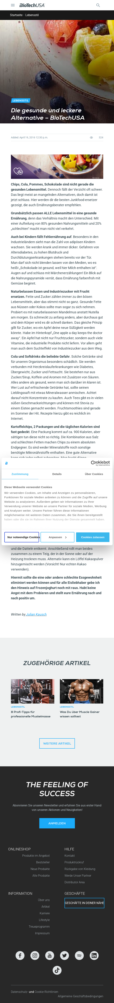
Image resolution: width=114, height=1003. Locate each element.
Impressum (42, 933)
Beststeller (43, 862)
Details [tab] (57, 473)
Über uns (44, 900)
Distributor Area (75, 882)
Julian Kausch (36, 614)
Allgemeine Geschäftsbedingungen (80, 996)
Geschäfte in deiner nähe (84, 903)
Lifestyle (44, 920)
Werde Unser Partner (78, 875)
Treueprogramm (39, 926)
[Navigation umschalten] (13, 5)
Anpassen (58, 537)
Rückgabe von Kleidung (80, 869)
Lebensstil (32, 15)
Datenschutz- (20, 992)
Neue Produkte (40, 869)
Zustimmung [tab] (19, 473)
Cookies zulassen (93, 537)
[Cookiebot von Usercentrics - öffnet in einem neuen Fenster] (93, 463)
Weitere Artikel (57, 744)
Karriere (45, 913)
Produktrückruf (74, 862)
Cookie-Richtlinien (46, 992)
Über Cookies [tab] (94, 473)
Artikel (46, 906)
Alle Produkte (41, 875)
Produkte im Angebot (36, 855)
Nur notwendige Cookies (23, 537)
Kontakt (70, 855)
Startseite (16, 15)
